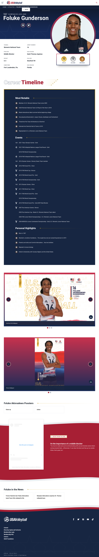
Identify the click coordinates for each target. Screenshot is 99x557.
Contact (6, 527)
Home (4, 7)
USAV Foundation (9, 539)
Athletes (11, 7)
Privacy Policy (13, 553)
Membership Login (9, 532)
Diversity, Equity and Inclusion (12, 530)
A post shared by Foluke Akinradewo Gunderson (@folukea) (26, 467)
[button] (8, 299)
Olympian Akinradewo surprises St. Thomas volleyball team (49, 497)
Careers (6, 536)
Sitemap (6, 553)
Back (26, 9)
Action (38, 409)
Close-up (8, 409)
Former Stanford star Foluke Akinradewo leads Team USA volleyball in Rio (17, 497)
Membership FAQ (8, 534)
